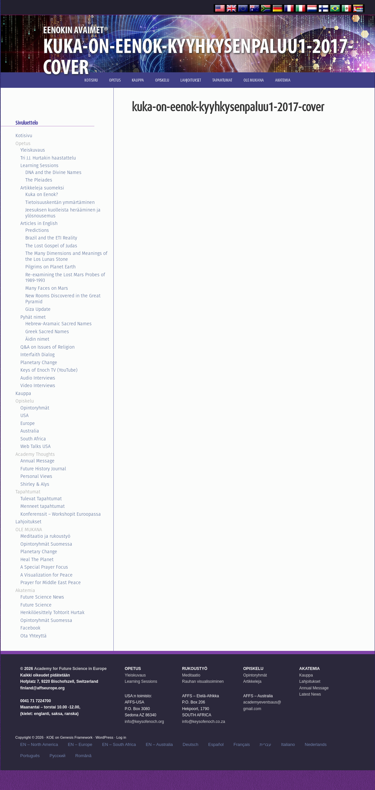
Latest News (310, 694)
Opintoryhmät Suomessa (46, 544)
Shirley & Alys (34, 484)
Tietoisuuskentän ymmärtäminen (60, 202)
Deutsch (191, 744)
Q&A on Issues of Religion (47, 347)
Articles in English (39, 223)
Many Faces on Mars (46, 288)
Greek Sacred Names (47, 331)
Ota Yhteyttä (33, 635)
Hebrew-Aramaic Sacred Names (58, 323)
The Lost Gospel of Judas (51, 245)
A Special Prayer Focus (44, 567)
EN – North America (39, 744)
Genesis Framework (76, 737)
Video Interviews (37, 385)
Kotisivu (23, 135)
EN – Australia (159, 744)
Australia (29, 431)
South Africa (33, 438)
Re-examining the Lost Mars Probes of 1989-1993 (65, 277)
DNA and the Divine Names (53, 172)
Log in (121, 737)
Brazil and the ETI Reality (51, 238)
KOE (50, 737)
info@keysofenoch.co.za (203, 721)
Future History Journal (43, 468)
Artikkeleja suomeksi (42, 188)
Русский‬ (57, 755)
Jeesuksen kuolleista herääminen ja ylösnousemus (63, 213)
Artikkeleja (252, 681)
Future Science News (42, 597)
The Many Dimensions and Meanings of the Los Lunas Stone (66, 256)
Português (30, 755)
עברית (265, 744)
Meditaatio (191, 675)
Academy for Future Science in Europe (70, 668)
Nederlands (316, 744)
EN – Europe (80, 744)
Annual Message (37, 460)
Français (242, 744)
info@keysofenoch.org (144, 721)
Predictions (37, 230)
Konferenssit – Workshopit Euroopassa (60, 514)
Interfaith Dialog (37, 354)
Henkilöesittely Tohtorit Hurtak (52, 612)
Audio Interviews (37, 378)
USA (24, 415)
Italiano (288, 744)
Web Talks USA (35, 446)
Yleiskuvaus (32, 150)
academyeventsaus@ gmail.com (262, 705)
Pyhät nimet (33, 317)
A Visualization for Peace (46, 575)
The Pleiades (38, 180)
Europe (27, 423)
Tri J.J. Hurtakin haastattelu (48, 158)
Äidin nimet (37, 339)
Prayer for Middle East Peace (50, 582)
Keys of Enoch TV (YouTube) (49, 370)
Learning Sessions (39, 165)
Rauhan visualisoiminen (203, 681)
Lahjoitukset (28, 521)
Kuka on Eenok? (41, 194)
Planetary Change (38, 362)
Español (216, 744)
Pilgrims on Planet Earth (50, 266)
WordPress (104, 737)
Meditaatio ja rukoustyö (45, 536)
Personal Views (36, 476)
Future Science (36, 605)
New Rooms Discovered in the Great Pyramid (63, 298)
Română (83, 755)
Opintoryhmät (34, 408)
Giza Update (38, 309)
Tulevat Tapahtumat (41, 498)
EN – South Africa (119, 744)
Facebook (30, 628)
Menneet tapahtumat (42, 506)
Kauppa (23, 393)
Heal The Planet (37, 559)
